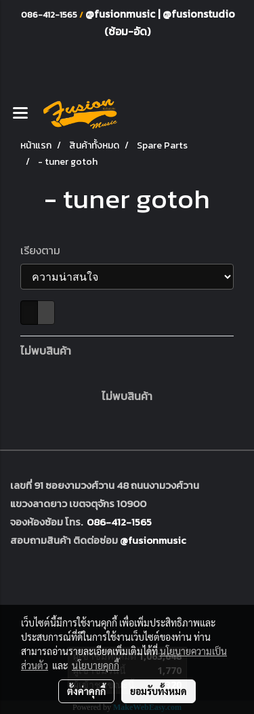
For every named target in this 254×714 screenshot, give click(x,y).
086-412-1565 (119, 522)
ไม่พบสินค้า (45, 350)
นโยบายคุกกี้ (95, 665)
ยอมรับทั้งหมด (158, 691)
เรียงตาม (44, 250)
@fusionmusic (121, 13)
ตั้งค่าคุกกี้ (86, 691)
